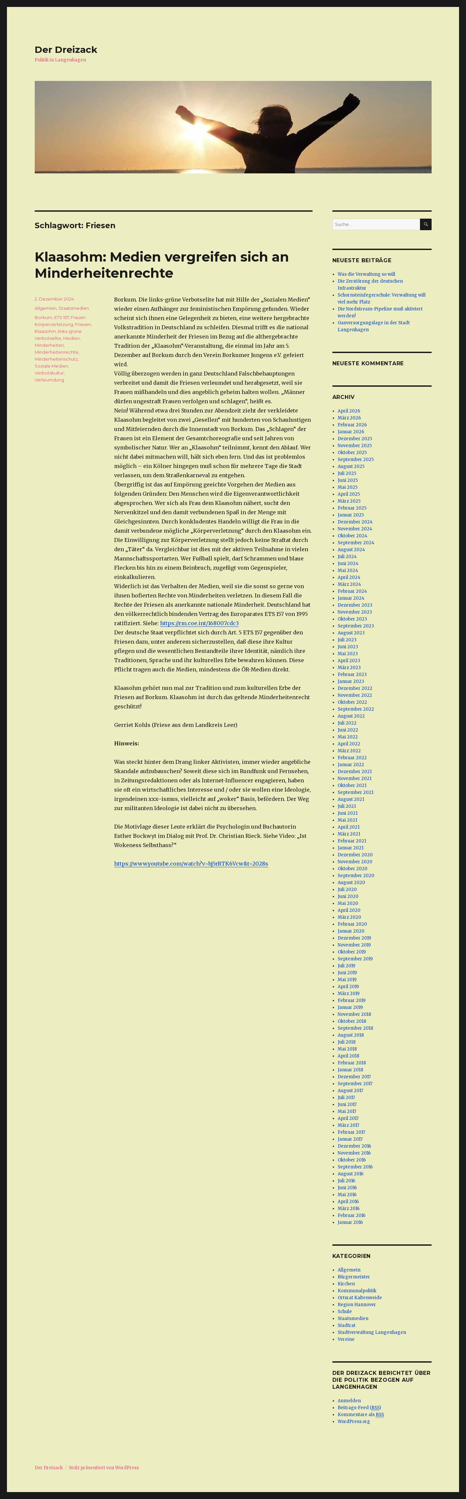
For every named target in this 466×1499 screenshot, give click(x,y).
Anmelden (349, 1401)
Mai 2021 (347, 820)
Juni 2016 (347, 1188)
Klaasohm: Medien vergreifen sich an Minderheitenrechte (162, 265)
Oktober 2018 (352, 1021)
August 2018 (351, 1035)
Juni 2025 (348, 480)
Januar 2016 (350, 1222)
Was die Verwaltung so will (366, 274)
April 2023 (349, 660)
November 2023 (355, 612)
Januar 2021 (350, 848)
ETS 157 (61, 317)
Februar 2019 (351, 1000)
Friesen (83, 324)
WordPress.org (354, 1421)
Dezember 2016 (354, 1146)
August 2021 (351, 799)
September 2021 (355, 792)
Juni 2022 (348, 730)
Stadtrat (347, 1325)
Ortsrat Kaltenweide (360, 1298)
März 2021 (349, 834)
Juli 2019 (346, 966)
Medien (71, 338)
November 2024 (355, 529)
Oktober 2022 (352, 702)
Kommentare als (361, 1415)
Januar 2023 (351, 681)
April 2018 (348, 1056)
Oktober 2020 (352, 869)
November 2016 (354, 1153)
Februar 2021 (352, 841)
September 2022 (356, 709)
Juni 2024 (348, 563)
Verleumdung (49, 379)
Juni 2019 (347, 973)
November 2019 (354, 945)
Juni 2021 (348, 813)
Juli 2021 (347, 806)
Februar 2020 (352, 924)
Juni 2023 (348, 647)
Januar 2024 (351, 598)
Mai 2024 (348, 570)
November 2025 (355, 445)
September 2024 (356, 543)
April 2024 (349, 577)
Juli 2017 (346, 1097)
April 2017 (348, 1118)
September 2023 (356, 626)
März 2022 (349, 751)
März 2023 (349, 667)
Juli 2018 (347, 1042)
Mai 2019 (347, 979)
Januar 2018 (350, 1070)
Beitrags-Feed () (359, 1408)
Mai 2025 (348, 487)
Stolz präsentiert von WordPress (104, 1468)
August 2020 (351, 882)
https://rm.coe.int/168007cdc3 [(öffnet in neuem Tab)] (199, 623)
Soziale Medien (51, 366)
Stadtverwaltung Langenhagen (372, 1332)
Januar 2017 (350, 1139)
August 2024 (351, 550)
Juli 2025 (347, 473)
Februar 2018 (352, 1063)
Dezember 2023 (355, 605)
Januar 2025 (351, 515)
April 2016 (348, 1201)
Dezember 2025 (355, 439)
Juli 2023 (347, 640)
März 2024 (349, 584)
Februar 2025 (352, 508)
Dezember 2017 (354, 1077)
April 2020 (349, 910)
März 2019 (349, 993)
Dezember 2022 (355, 688)
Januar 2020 (351, 931)
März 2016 (349, 1208)
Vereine (346, 1339)
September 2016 (355, 1167)
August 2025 (351, 466)
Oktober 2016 (352, 1160)
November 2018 (354, 1014)
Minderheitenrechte (56, 352)
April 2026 (349, 411)
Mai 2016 (347, 1194)
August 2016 (350, 1174)
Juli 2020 (347, 889)
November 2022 (355, 695)
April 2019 (348, 986)
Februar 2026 (352, 425)
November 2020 (355, 862)
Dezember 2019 (354, 938)
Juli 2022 (347, 723)
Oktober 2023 (352, 619)
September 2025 (356, 459)
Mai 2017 (347, 1111)
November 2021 (354, 778)
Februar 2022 (352, 758)
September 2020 (356, 875)
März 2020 (349, 917)
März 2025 (349, 501)
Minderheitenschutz (56, 359)
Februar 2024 (352, 591)
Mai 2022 (348, 737)
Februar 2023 (352, 674)
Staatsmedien (74, 308)
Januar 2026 (351, 432)
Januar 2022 (351, 764)
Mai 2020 (348, 903)
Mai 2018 (347, 1049)
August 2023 (351, 633)
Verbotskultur (49, 372)
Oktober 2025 (352, 452)
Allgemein (46, 308)
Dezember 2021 (355, 771)
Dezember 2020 (355, 855)
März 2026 (349, 418)
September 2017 (355, 1084)
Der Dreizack (66, 49)
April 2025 (349, 494)
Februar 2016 (351, 1215)
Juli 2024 (347, 556)
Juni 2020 (348, 896)
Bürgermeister (354, 1277)
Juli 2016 (346, 1181)
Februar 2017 (351, 1132)
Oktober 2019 (352, 952)
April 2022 (349, 744)
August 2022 (351, 716)
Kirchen (346, 1284)
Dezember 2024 (355, 522)
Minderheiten (49, 345)
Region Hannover (357, 1304)
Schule (345, 1311)
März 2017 (348, 1125)
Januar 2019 (350, 1007)
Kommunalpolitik (357, 1291)
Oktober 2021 (352, 785)
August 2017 (350, 1090)
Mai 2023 (348, 654)
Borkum (43, 317)
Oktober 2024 (352, 536)
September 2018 (355, 1028)
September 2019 (355, 959)
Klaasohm (45, 331)
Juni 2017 (347, 1104)
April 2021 (349, 827)
